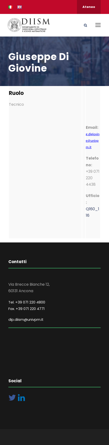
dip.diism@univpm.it (26, 319)
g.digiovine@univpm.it (92, 140)
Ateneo (88, 7)
